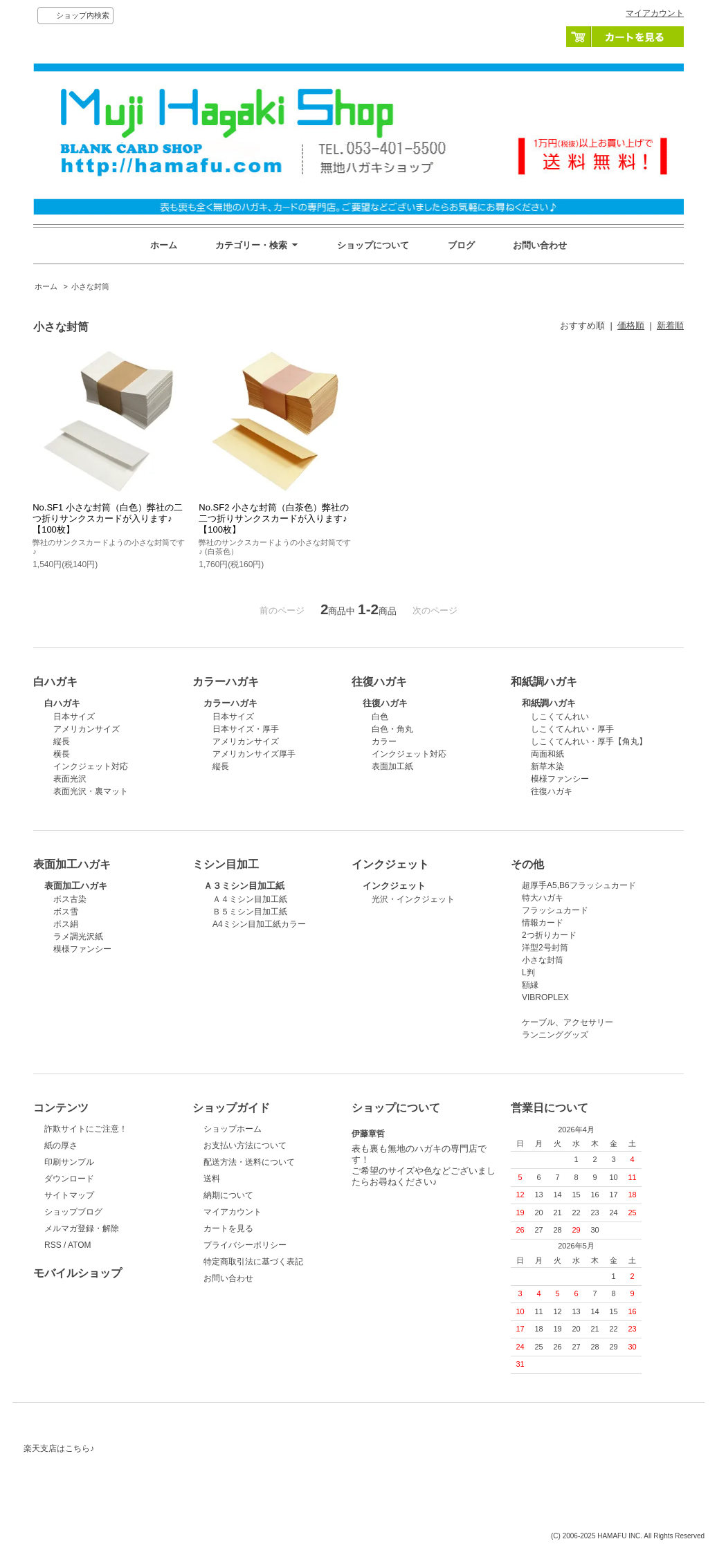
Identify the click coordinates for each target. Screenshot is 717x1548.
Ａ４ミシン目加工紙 (249, 899)
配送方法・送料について (249, 1162)
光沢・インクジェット (413, 899)
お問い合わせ (540, 245)
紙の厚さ (61, 1145)
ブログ (461, 245)
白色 (380, 716)
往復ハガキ (385, 703)
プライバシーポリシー (245, 1245)
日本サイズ (74, 716)
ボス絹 (65, 924)
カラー (384, 741)
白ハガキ (62, 703)
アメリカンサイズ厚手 (254, 754)
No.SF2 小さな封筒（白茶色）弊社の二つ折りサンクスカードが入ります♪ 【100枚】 (274, 518)
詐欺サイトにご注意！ (85, 1129)
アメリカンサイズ (86, 729)
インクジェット (394, 886)
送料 (211, 1178)
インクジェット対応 (90, 766)
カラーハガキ (230, 703)
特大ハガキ (542, 898)
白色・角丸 (392, 729)
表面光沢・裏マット (90, 791)
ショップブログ (73, 1212)
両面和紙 (547, 754)
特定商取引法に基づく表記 (253, 1261)
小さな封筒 (90, 286)
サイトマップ (69, 1195)
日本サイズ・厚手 (245, 729)
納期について (228, 1195)
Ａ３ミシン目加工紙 (243, 886)
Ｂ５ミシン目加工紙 (249, 911)
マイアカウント (655, 13)
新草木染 (547, 766)
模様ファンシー (560, 779)
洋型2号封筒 (545, 947)
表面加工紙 (392, 766)
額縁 (530, 985)
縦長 (61, 741)
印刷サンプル (69, 1162)
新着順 (670, 325)
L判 (528, 972)
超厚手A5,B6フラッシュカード (579, 885)
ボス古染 (70, 899)
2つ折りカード (549, 935)
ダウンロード (69, 1178)
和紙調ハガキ (549, 703)
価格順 (630, 325)
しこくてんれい (560, 716)
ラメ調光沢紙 (78, 936)
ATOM (79, 1245)
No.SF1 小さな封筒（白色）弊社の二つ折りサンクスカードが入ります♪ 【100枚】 (108, 518)
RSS (53, 1245)
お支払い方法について (245, 1145)
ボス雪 (65, 911)
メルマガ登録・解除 (81, 1228)
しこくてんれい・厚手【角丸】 (589, 741)
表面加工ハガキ (75, 886)
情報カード (542, 923)
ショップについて (373, 245)
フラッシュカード (555, 910)
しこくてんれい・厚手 (572, 729)
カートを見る (625, 36)
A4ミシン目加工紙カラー (259, 924)
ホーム (163, 245)
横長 (61, 754)
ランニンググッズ (555, 1035)
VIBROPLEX (545, 997)
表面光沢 (70, 779)
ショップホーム (232, 1129)
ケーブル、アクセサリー (567, 1022)
